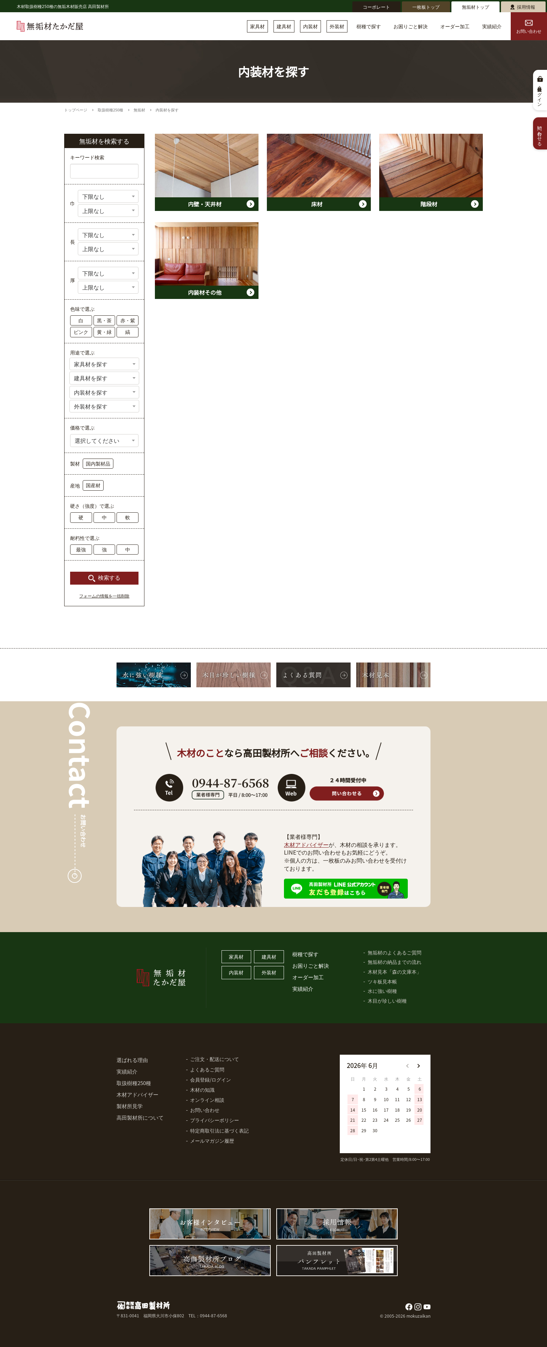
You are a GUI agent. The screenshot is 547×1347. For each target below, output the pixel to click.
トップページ (75, 109)
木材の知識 (202, 1089)
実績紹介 (492, 26)
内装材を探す (167, 109)
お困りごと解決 (411, 26)
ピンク (81, 331)
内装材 (310, 26)
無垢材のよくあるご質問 (394, 952)
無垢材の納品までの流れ (394, 961)
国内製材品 (98, 463)
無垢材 (139, 109)
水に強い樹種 (382, 990)
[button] (418, 1065)
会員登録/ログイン (210, 1079)
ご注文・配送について (214, 1058)
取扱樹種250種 (110, 109)
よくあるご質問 (207, 1069)
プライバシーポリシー (214, 1120)
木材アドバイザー (306, 844)
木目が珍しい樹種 (387, 1000)
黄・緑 (104, 331)
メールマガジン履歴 (212, 1140)
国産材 (93, 485)
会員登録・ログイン (540, 94)
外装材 (337, 26)
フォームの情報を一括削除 (104, 596)
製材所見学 (130, 1106)
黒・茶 (104, 320)
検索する (109, 578)
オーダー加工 (455, 26)
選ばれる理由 (132, 1059)
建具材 (284, 26)
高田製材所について (140, 1117)
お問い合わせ (528, 27)
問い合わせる (540, 133)
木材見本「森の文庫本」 (394, 971)
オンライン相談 (207, 1099)
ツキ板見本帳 (382, 981)
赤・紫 (127, 320)
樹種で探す (369, 26)
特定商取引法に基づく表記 (219, 1130)
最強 (81, 549)
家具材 (257, 26)
